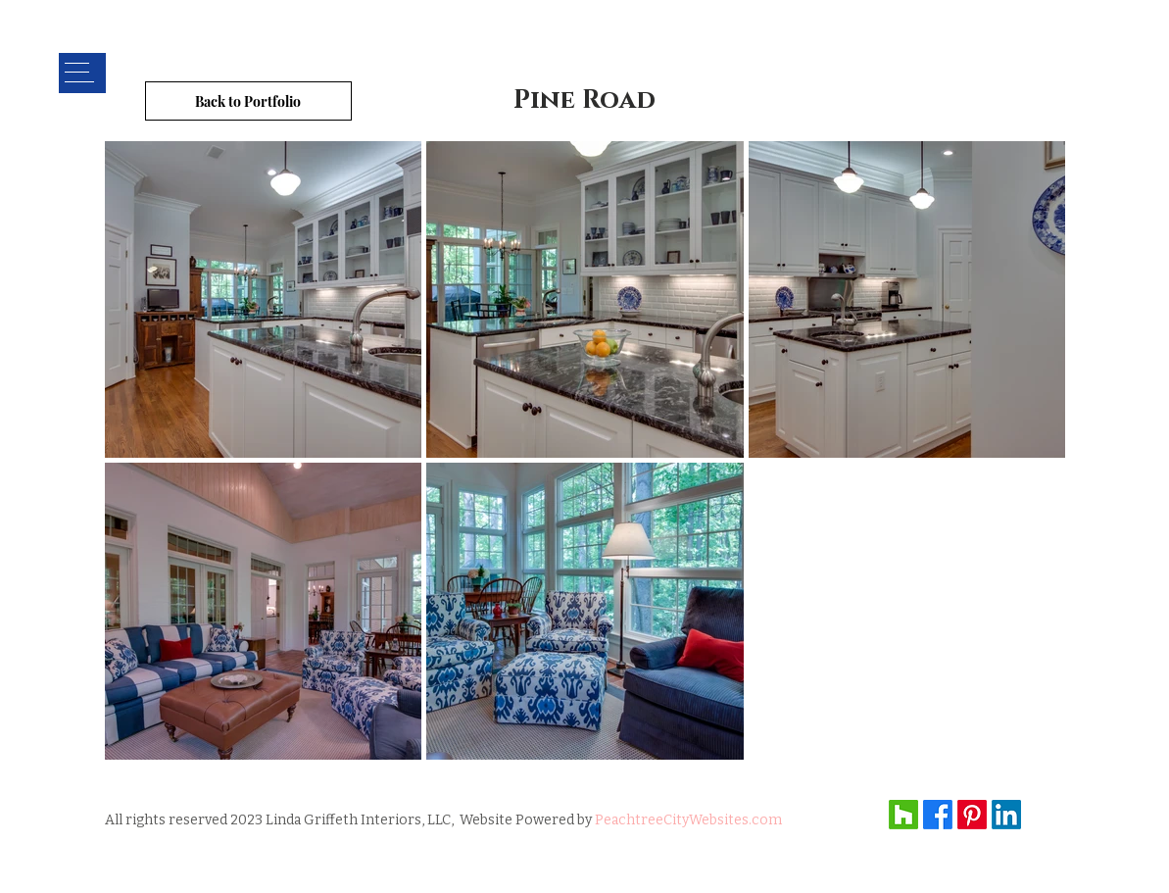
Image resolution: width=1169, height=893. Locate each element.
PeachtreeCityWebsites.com (688, 820)
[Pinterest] (972, 814)
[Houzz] (903, 814)
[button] (81, 73)
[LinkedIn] (1006, 814)
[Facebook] (937, 814)
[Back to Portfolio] (248, 101)
